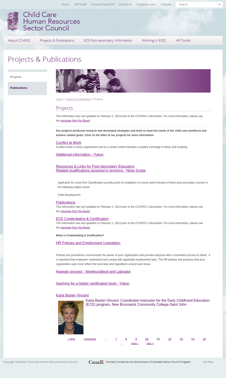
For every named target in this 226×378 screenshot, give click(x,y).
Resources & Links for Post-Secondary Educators (95, 166)
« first (71, 338)
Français (166, 4)
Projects (15, 77)
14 (192, 338)
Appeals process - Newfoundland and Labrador (93, 271)
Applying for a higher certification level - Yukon (92, 283)
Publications (18, 88)
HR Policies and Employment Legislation (88, 243)
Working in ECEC (154, 40)
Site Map (208, 361)
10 (146, 338)
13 (181, 338)
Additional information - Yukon (79, 154)
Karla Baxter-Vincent (72, 295)
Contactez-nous (145, 4)
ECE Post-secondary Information (108, 40)
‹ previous (89, 338)
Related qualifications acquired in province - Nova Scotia (100, 170)
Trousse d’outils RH (102, 4)
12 (169, 338)
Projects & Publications (57, 40)
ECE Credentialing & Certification (82, 219)
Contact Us (125, 4)
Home (65, 4)
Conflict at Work (68, 143)
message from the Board (75, 120)
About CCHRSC (19, 40)
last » (150, 343)
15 (204, 338)
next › (135, 343)
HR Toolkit (80, 4)
